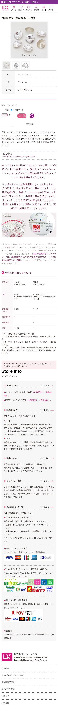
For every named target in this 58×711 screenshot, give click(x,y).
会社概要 (5, 668)
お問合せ (5, 696)
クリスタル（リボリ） (41, 364)
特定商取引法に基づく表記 (13, 675)
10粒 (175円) (18, 110)
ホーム (6, 364)
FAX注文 (5, 703)
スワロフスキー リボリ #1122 (21, 364)
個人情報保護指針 (9, 682)
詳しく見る (44, 385)
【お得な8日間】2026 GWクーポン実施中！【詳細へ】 (19, 2)
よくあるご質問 (8, 689)
